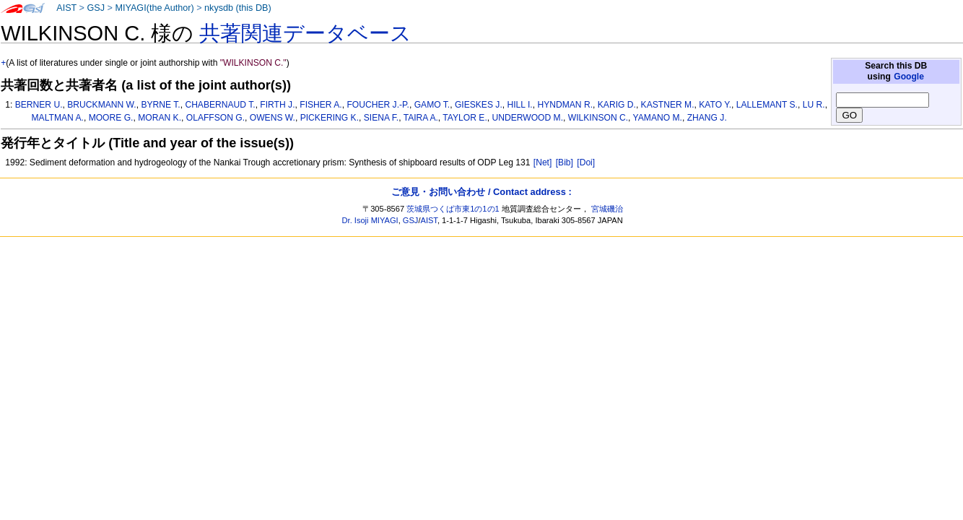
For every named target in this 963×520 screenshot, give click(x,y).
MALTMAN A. (58, 118)
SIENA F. (381, 118)
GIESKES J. (478, 105)
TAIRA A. (421, 118)
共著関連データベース (305, 33)
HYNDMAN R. (565, 105)
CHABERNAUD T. (220, 105)
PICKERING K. (329, 118)
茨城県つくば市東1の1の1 (453, 208)
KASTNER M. (667, 105)
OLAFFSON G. (215, 118)
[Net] (542, 162)
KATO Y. (715, 105)
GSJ (96, 8)
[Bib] (564, 162)
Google (909, 77)
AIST (66, 8)
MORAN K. (159, 118)
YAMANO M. (657, 118)
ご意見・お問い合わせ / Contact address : (481, 191)
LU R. (814, 105)
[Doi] (586, 162)
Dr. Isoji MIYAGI (370, 220)
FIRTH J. (277, 105)
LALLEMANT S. (767, 105)
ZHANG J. (707, 118)
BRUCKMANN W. (101, 105)
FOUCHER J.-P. (378, 105)
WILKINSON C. (598, 118)
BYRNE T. (160, 105)
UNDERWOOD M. (527, 118)
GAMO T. (432, 105)
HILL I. (520, 105)
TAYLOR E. (465, 118)
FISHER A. (320, 105)
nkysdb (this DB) (237, 8)
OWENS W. (272, 118)
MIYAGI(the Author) (154, 8)
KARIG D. (617, 105)
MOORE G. (111, 118)
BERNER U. (39, 105)
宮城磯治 (607, 208)
